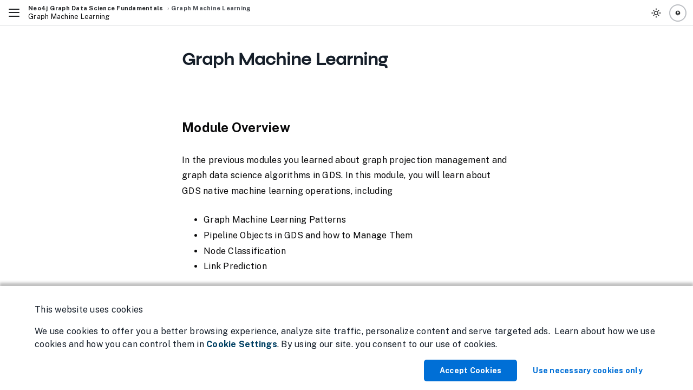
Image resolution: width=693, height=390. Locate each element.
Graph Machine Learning (211, 8)
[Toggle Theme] (656, 13)
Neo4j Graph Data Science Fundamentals (95, 8)
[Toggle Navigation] (14, 13)
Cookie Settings (241, 344)
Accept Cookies (471, 370)
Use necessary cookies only (588, 370)
